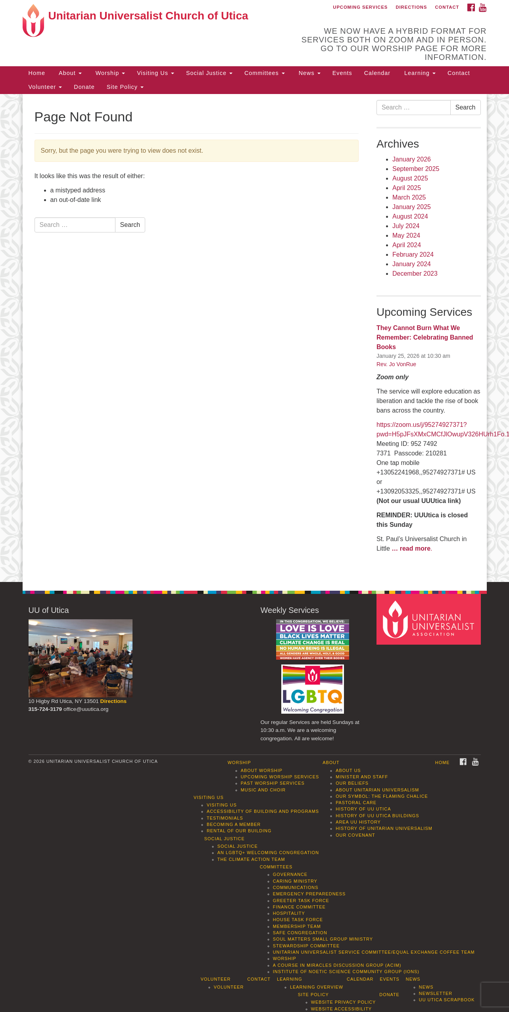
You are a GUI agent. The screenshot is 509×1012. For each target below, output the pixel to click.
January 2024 (411, 264)
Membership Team (297, 926)
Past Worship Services (273, 783)
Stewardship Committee (306, 945)
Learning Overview (316, 987)
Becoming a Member (234, 824)
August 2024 (410, 216)
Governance (290, 874)
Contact (447, 7)
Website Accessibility (341, 1008)
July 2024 (406, 226)
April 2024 (406, 245)
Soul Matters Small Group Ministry (323, 939)
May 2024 (406, 235)
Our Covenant (355, 835)
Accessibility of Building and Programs (263, 811)
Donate (84, 87)
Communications (296, 887)
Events (342, 73)
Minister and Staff (362, 776)
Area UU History (358, 822)
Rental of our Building (239, 830)
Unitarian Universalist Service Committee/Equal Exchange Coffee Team (374, 952)
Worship (109, 73)
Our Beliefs (352, 783)
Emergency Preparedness (309, 893)
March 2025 (409, 197)
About (69, 73)
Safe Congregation (300, 932)
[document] (254, 338)
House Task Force (298, 919)
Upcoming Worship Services (280, 776)
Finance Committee (299, 906)
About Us (348, 770)
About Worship (261, 770)
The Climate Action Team (251, 859)
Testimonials (225, 818)
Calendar (377, 73)
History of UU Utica (363, 809)
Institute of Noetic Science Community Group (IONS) (346, 971)
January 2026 (411, 159)
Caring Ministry (295, 881)
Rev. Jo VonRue (396, 364)
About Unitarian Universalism (377, 789)
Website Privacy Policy (343, 1002)
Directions (411, 7)
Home (37, 73)
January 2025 (411, 207)
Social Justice (209, 73)
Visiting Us (155, 73)
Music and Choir (263, 789)
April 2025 (406, 187)
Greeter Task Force (301, 900)
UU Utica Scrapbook (447, 999)
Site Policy (125, 87)
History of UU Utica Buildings (377, 815)
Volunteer (45, 87)
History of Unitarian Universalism (384, 828)
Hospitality (289, 913)
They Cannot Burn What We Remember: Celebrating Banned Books (424, 337)
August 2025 (410, 178)
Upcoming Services (360, 7)
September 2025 (415, 168)
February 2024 (413, 254)
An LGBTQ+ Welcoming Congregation (268, 852)
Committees (264, 73)
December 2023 (415, 273)
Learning (419, 73)
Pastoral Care (356, 802)
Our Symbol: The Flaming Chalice (382, 796)
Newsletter (435, 993)
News (309, 73)
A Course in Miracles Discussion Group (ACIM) (337, 965)
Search (130, 224)
